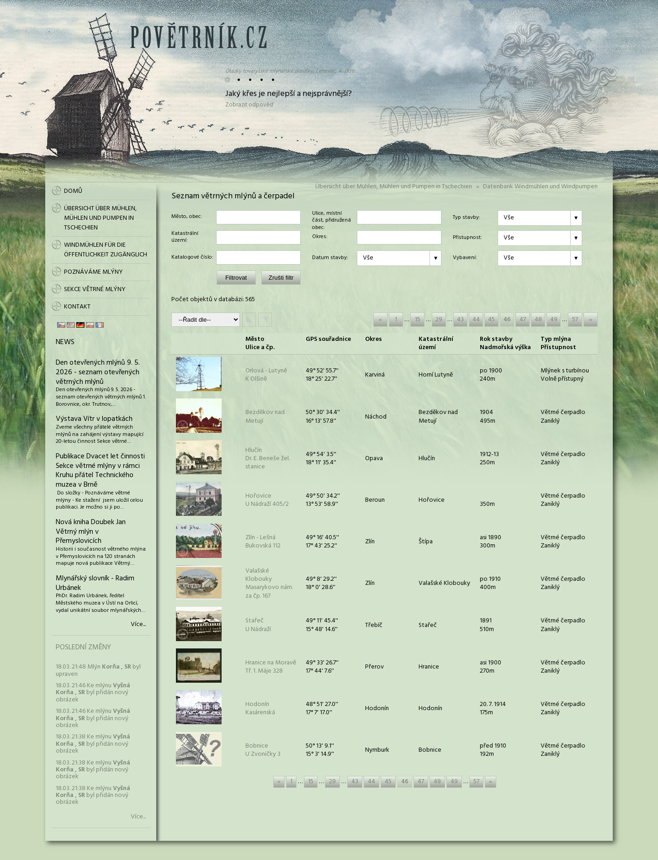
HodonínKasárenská (260, 708)
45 (491, 319)
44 (476, 319)
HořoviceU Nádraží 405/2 (267, 500)
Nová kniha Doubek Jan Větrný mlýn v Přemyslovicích (91, 531)
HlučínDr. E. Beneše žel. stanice (267, 458)
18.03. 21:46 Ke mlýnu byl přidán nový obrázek (93, 692)
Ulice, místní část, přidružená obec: (331, 217)
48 (538, 319)
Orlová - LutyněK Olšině (266, 375)
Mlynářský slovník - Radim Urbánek (95, 583)
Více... (138, 625)
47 (523, 319)
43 (460, 319)
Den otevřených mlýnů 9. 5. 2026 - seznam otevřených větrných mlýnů (98, 372)
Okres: (320, 237)
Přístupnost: (467, 238)
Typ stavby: (466, 218)
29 (438, 319)
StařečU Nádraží (258, 625)
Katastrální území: (184, 237)
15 (417, 319)
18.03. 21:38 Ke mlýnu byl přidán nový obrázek (93, 744)
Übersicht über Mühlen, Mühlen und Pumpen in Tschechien (393, 186)
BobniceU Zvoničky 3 (263, 750)
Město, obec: (186, 217)
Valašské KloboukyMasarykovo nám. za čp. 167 (269, 583)
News (65, 342)
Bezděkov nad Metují (265, 416)
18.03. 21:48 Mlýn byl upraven (98, 670)
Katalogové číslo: (192, 257)
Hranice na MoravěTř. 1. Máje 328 (270, 667)
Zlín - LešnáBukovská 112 (263, 541)
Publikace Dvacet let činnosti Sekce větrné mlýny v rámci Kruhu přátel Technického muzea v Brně (100, 471)
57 (575, 319)
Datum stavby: (330, 258)
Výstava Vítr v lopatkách (94, 419)
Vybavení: (465, 258)
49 (553, 319)
